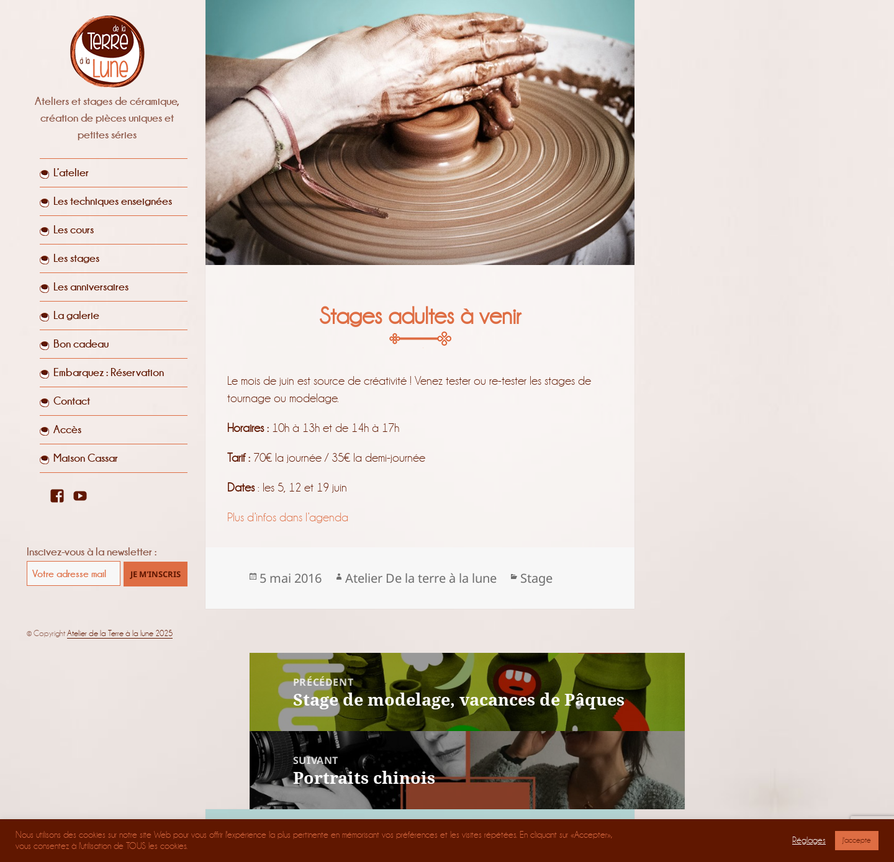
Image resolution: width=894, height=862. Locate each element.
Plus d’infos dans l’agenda (289, 517)
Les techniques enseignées (112, 201)
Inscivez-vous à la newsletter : (91, 551)
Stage (536, 578)
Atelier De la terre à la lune (421, 578)
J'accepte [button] (856, 840)
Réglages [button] (809, 840)
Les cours (73, 229)
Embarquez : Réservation (108, 372)
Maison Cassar (85, 458)
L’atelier (71, 172)
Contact (71, 401)
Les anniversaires (91, 287)
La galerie (76, 315)
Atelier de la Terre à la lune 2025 (120, 633)
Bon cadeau (81, 344)
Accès (67, 429)
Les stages (76, 258)
